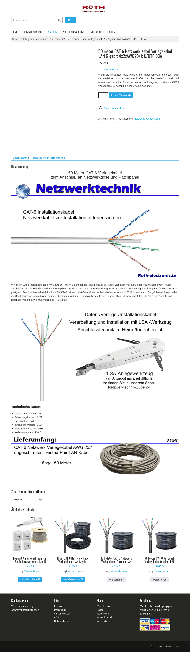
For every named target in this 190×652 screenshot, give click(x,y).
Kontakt (113, 32)
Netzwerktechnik (32, 32)
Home (14, 32)
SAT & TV (52, 32)
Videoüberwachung (73, 32)
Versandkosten (111, 69)
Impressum (60, 610)
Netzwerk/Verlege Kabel (147, 118)
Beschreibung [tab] (21, 157)
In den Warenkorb (121, 95)
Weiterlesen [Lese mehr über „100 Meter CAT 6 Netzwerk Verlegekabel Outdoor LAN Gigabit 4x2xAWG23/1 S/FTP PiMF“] (116, 579)
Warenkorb (103, 613)
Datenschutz (61, 621)
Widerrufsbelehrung (22, 606)
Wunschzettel (104, 617)
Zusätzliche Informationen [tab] (49, 157)
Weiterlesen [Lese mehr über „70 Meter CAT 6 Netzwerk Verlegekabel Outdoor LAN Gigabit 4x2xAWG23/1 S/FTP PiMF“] (160, 579)
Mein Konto (96, 32)
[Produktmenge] (103, 95)
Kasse (100, 610)
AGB (56, 617)
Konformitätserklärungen (25, 610)
